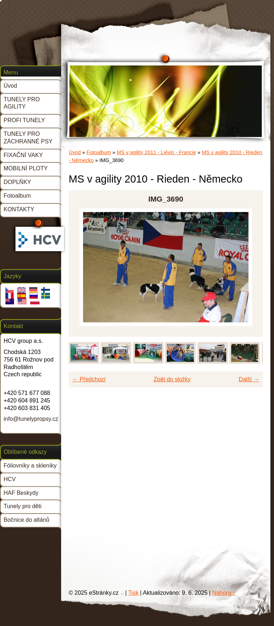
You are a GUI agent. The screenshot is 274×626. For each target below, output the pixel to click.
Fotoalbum (99, 152)
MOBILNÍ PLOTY (26, 168)
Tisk (133, 593)
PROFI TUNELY (24, 120)
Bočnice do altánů (26, 520)
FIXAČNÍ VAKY (23, 155)
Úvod (75, 152)
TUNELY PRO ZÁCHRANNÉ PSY (28, 137)
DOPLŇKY (17, 182)
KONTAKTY (19, 209)
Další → (249, 379)
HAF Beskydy (21, 493)
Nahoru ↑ (224, 593)
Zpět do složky (172, 379)
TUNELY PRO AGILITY (22, 103)
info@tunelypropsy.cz (31, 419)
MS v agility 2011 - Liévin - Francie (156, 152)
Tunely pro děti (22, 506)
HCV (10, 479)
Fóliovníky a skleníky (30, 465)
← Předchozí (88, 379)
